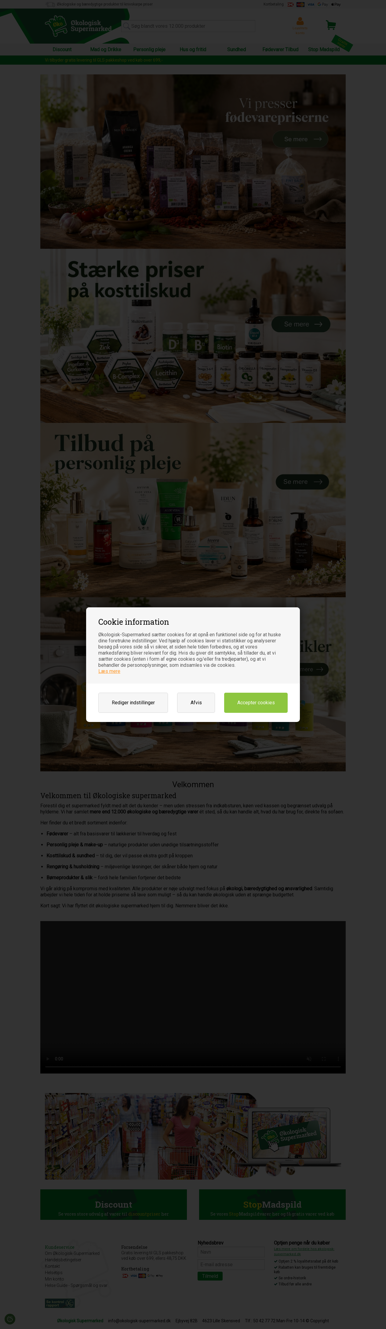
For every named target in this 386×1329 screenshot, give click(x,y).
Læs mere (109, 671)
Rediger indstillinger (133, 703)
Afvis (196, 703)
